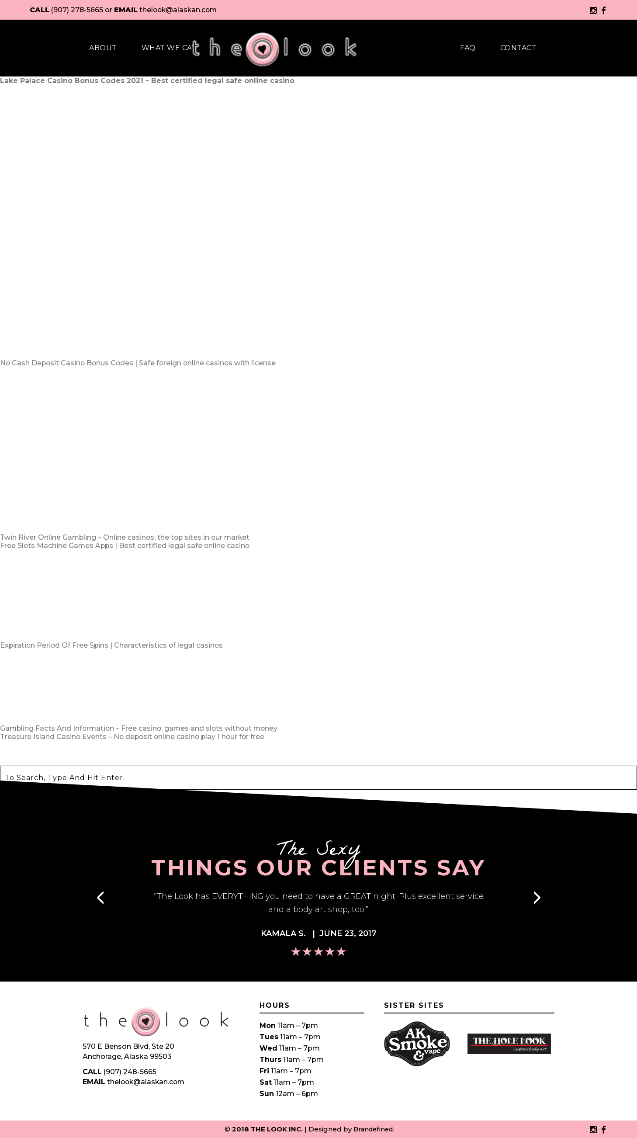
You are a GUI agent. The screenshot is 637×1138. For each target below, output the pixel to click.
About (103, 48)
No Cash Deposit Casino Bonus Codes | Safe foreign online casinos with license (140, 363)
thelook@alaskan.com (180, 10)
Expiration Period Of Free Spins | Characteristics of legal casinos (112, 645)
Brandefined (373, 1129)
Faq (468, 48)
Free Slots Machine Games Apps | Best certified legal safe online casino (126, 545)
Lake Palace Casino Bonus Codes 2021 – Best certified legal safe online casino (147, 80)
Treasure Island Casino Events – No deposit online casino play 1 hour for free (134, 736)
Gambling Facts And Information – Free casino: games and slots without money (141, 728)
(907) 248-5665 (130, 1072)
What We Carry (175, 48)
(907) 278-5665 (77, 10)
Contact (518, 48)
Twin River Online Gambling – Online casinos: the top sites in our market (126, 537)
